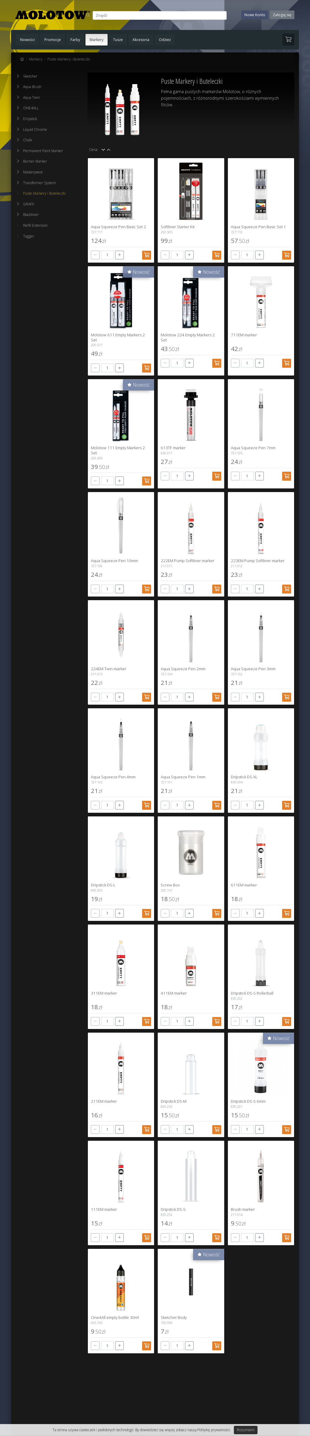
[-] (95, 255)
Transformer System (39, 182)
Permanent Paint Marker (43, 150)
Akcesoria (141, 39)
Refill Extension (32, 225)
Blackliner (31, 214)
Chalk (27, 140)
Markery (96, 39)
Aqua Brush (32, 86)
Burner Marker (35, 161)
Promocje (52, 39)
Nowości (27, 39)
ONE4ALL (31, 108)
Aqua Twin (31, 97)
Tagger (25, 236)
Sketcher (30, 76)
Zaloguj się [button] (282, 14)
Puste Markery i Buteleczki (68, 59)
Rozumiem (246, 1429)
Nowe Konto (254, 14)
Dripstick (30, 118)
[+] (119, 255)
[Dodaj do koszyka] (146, 255)
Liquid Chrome (35, 129)
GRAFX (28, 204)
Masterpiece (33, 172)
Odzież (165, 39)
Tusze (118, 39)
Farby (75, 39)
